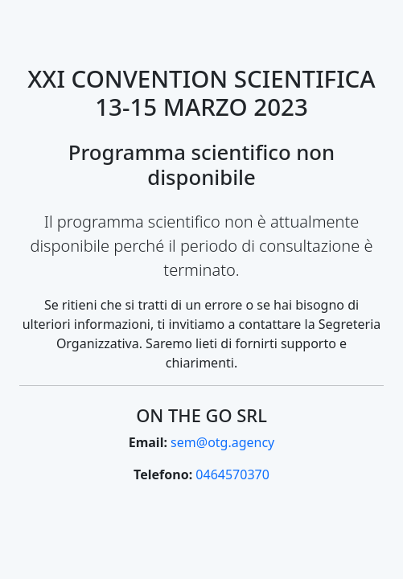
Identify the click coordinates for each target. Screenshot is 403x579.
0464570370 (232, 474)
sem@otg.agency (222, 442)
